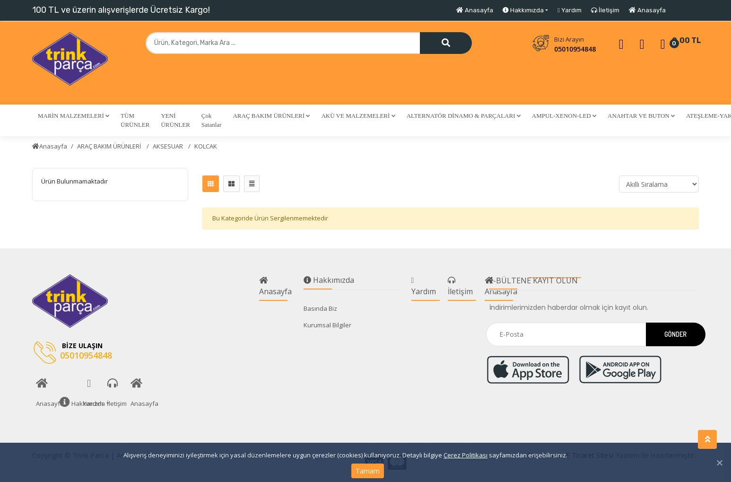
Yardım (569, 10)
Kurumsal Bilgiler (327, 325)
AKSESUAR (168, 146)
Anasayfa (474, 10)
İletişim (605, 10)
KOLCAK (205, 146)
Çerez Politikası (465, 455)
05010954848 (575, 48)
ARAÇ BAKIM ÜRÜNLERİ (110, 146)
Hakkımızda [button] (523, 10)
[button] (73, 116)
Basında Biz (320, 308)
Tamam (368, 470)
